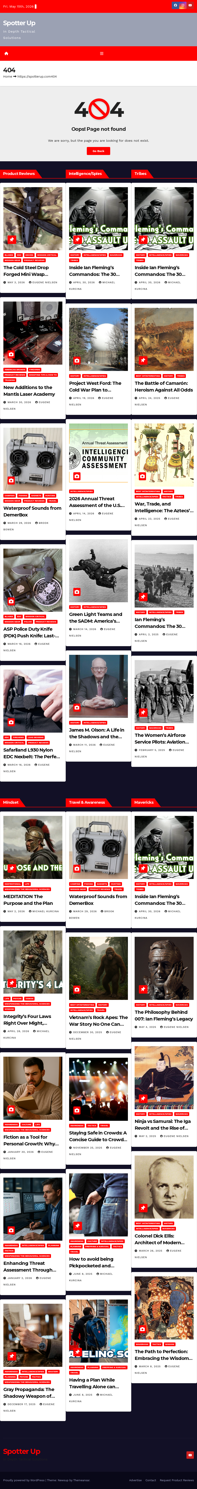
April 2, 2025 (149, 634)
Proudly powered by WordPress (24, 1480)
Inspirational (13, 884)
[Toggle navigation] (102, 53)
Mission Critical (47, 255)
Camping (10, 496)
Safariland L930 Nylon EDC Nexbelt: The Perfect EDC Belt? (32, 756)
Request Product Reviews (177, 1480)
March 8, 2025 (150, 1366)
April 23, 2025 (150, 519)
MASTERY (53, 1371)
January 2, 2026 (20, 1278)
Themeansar (81, 1480)
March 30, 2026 (20, 402)
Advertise (135, 1480)
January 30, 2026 (21, 1152)
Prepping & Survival (97, 1246)
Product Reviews (34, 260)
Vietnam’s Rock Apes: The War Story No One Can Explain (98, 1024)
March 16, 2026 (20, 643)
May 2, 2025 (148, 1136)
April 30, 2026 (84, 282)
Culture (26, 1125)
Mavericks (116, 255)
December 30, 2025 (88, 1032)
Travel (52, 501)
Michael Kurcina (44, 911)
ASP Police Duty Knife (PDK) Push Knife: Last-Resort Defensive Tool (29, 635)
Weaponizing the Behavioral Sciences (27, 889)
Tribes (74, 260)
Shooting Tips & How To (43, 375)
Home (7, 76)
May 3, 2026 (17, 282)
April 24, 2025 (150, 398)
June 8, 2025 (83, 1273)
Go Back (98, 151)
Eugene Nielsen (43, 282)
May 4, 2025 (148, 1027)
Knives (29, 255)
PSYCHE (17, 998)
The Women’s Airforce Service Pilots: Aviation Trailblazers (160, 742)
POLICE (28, 622)
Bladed (9, 255)
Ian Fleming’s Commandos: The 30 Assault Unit (158, 626)
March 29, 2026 (20, 523)
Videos (29, 998)
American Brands (15, 369)
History (75, 255)
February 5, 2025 (152, 750)
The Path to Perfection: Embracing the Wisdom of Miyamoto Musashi (162, 1358)
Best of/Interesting (148, 376)
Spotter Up (19, 23)
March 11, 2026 (85, 744)
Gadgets (36, 496)
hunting (50, 496)
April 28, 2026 (19, 1031)
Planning (53, 1245)
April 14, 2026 (84, 513)
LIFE (27, 884)
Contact (150, 1480)
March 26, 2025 (151, 1250)
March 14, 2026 (85, 629)
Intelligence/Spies (94, 255)
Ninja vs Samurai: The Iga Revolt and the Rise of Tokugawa (163, 1128)
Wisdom (9, 1009)
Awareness (11, 1125)
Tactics (166, 497)
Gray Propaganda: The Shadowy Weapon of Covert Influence (28, 1396)
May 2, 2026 (17, 911)
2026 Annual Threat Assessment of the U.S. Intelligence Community (96, 505)
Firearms (34, 369)
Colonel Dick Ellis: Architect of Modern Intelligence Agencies (159, 1242)
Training (10, 380)
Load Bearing (35, 737)
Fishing (23, 496)
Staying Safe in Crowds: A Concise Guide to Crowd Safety (98, 1139)
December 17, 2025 (22, 1404)
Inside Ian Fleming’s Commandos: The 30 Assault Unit (92, 274)
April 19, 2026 (84, 398)
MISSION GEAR (12, 260)
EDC (19, 255)
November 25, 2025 (88, 1147)
